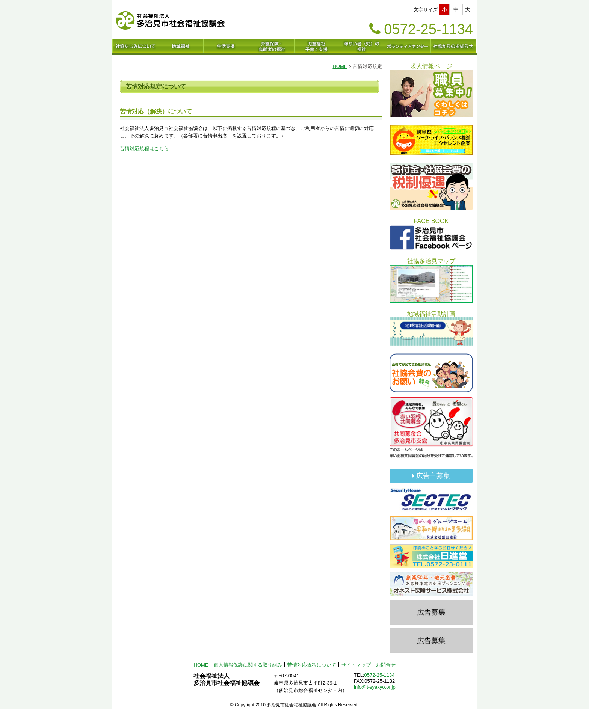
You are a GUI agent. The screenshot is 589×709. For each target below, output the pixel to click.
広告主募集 (431, 476)
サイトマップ (356, 665)
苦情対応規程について (311, 665)
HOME (339, 66)
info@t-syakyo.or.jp (375, 687)
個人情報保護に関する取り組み (248, 665)
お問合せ (386, 665)
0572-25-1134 (379, 675)
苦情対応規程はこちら (144, 148)
